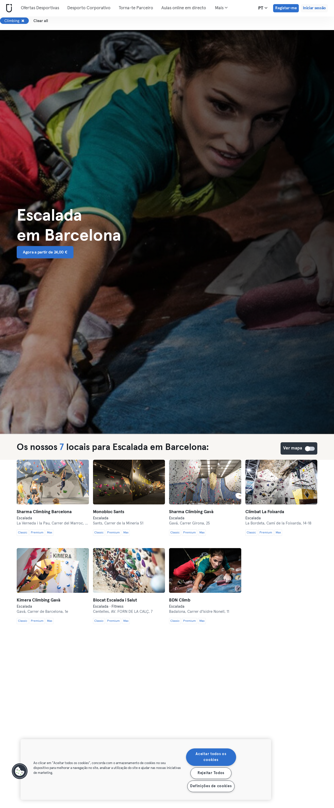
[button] (20, 771)
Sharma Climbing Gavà (191, 512)
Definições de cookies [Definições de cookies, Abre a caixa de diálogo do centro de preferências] (210, 786)
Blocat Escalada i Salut (115, 600)
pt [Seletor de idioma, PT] (262, 8)
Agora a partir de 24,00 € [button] (45, 252)
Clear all (40, 21)
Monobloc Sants (108, 512)
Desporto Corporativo (88, 8)
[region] (146, 769)
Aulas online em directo (183, 8)
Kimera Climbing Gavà (38, 600)
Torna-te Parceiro (136, 8)
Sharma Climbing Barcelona (44, 512)
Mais (221, 7)
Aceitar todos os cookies (211, 757)
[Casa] (8, 8)
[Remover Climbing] (22, 21)
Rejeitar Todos (211, 773)
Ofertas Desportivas (40, 8)
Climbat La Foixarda (264, 512)
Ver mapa (310, 449)
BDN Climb (179, 600)
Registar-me (286, 8)
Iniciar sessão (314, 8)
